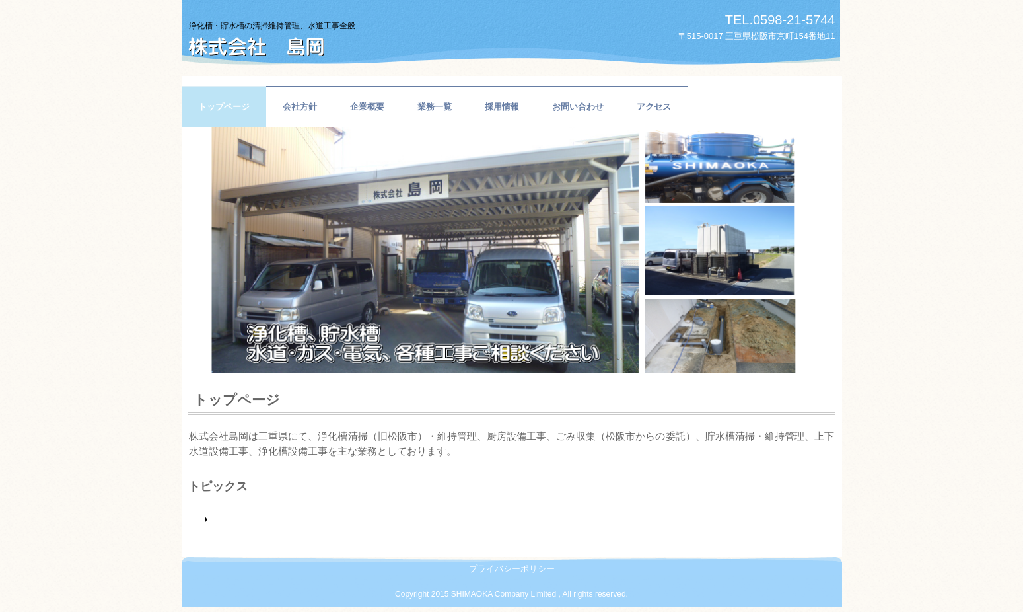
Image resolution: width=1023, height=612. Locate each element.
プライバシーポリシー (512, 569)
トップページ (224, 107)
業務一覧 (434, 107)
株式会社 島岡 (324, 35)
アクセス (654, 107)
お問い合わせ (578, 107)
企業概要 (367, 107)
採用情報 (502, 107)
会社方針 (300, 107)
